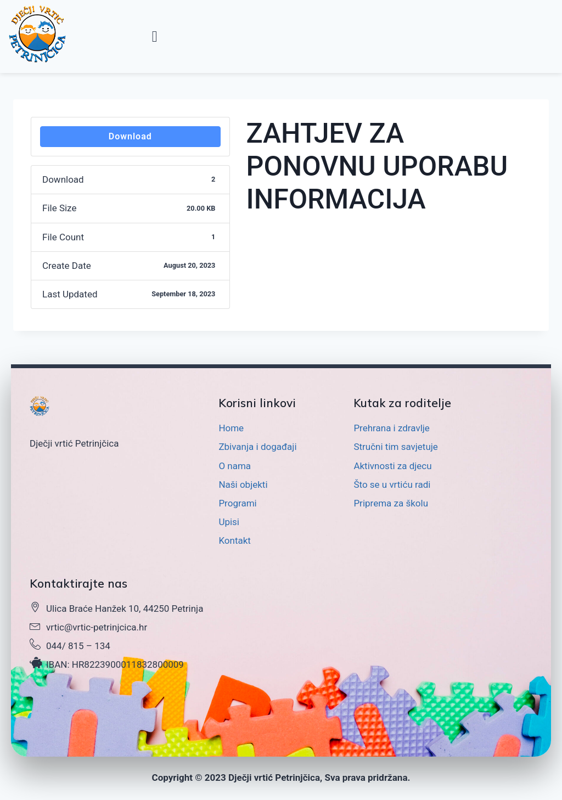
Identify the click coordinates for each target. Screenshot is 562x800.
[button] (154, 36)
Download (130, 136)
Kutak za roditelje (402, 403)
